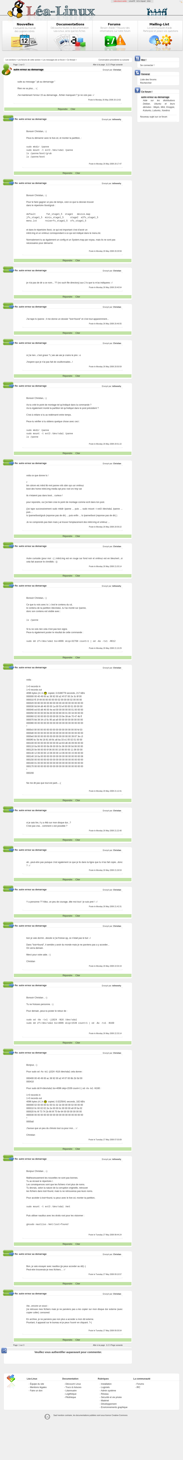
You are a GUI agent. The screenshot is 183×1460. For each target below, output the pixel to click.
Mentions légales (38, 1387)
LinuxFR (132, 1)
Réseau (105, 1394)
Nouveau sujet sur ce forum (153, 116)
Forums (140, 1384)
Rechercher (146, 83)
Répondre (63, 109)
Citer (73, 109)
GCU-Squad (140, 1)
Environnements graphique (114, 1407)
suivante (125, 60)
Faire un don (36, 1390)
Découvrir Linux (73, 1384)
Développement (108, 1404)
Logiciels (105, 1387)
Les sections (11, 60)
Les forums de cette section (29, 60)
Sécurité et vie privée (111, 1397)
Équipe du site (37, 1384)
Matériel (105, 1400)
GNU (149, 1)
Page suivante (117, 65)
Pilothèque (70, 1397)
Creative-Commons (120, 1415)
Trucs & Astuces (73, 1387)
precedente (114, 60)
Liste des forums (148, 79)
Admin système (108, 1390)
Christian (117, 70)
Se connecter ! (147, 65)
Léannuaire (71, 1390)
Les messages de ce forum (54, 60)
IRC (138, 1387)
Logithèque (70, 1394)
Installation (106, 1384)
